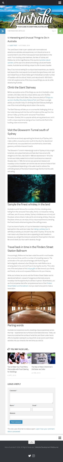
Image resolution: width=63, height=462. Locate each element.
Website (12, 413)
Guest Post (13, 45)
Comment (13, 391)
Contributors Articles (16, 31)
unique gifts (31, 269)
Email (34, 405)
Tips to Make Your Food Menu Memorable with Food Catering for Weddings (18, 369)
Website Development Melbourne (46, 447)
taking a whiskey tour (41, 229)
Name (12, 405)
